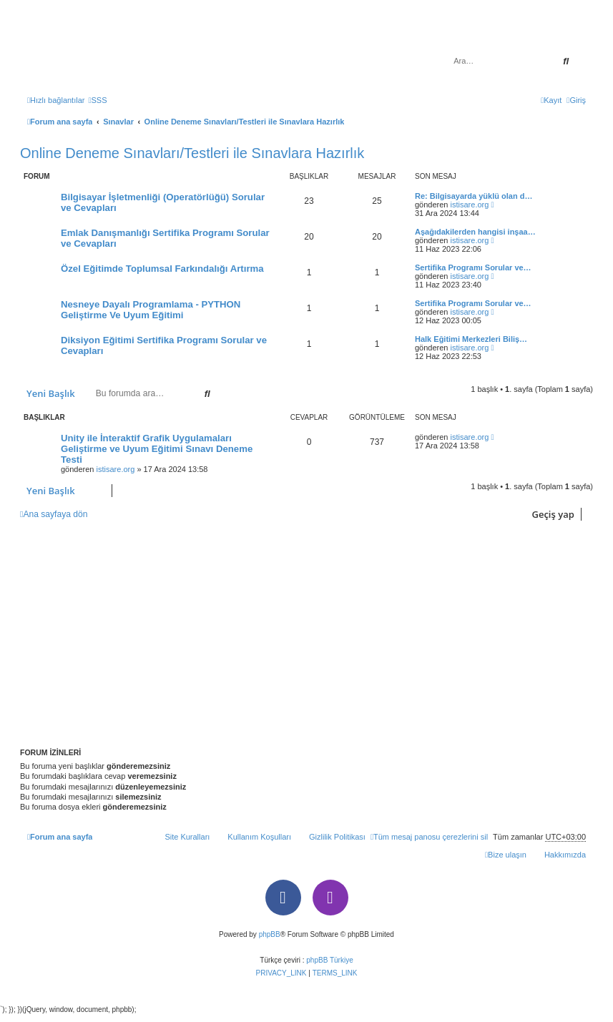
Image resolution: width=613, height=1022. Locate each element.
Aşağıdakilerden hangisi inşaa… (475, 231)
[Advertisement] (306, 634)
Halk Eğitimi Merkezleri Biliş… (471, 339)
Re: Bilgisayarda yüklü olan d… (473, 196)
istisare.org (470, 204)
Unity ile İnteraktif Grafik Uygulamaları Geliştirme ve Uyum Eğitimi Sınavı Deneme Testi (156, 449)
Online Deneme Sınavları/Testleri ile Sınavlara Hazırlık (192, 153)
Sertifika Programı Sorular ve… (473, 267)
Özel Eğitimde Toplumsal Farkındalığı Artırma (162, 268)
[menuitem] (97, 100)
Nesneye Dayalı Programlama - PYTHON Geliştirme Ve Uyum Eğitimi (150, 309)
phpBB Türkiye (329, 960)
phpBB (269, 934)
